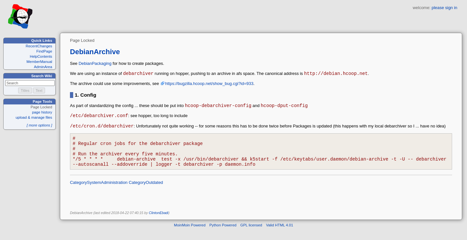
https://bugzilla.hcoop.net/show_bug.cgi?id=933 (209, 84)
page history (42, 112)
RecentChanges (39, 46)
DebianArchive (95, 52)
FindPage (44, 51)
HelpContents (41, 56)
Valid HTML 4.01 (279, 235)
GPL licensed (251, 235)
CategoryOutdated (146, 192)
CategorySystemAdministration (99, 192)
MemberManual (39, 62)
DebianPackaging (95, 63)
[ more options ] (39, 125)
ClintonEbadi (158, 222)
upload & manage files (34, 117)
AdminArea (43, 67)
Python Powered (223, 235)
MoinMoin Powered (190, 235)
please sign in (444, 7)
